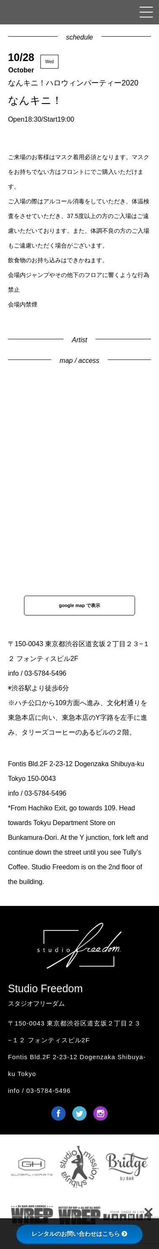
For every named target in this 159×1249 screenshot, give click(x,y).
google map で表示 (79, 605)
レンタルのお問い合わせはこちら (79, 1234)
